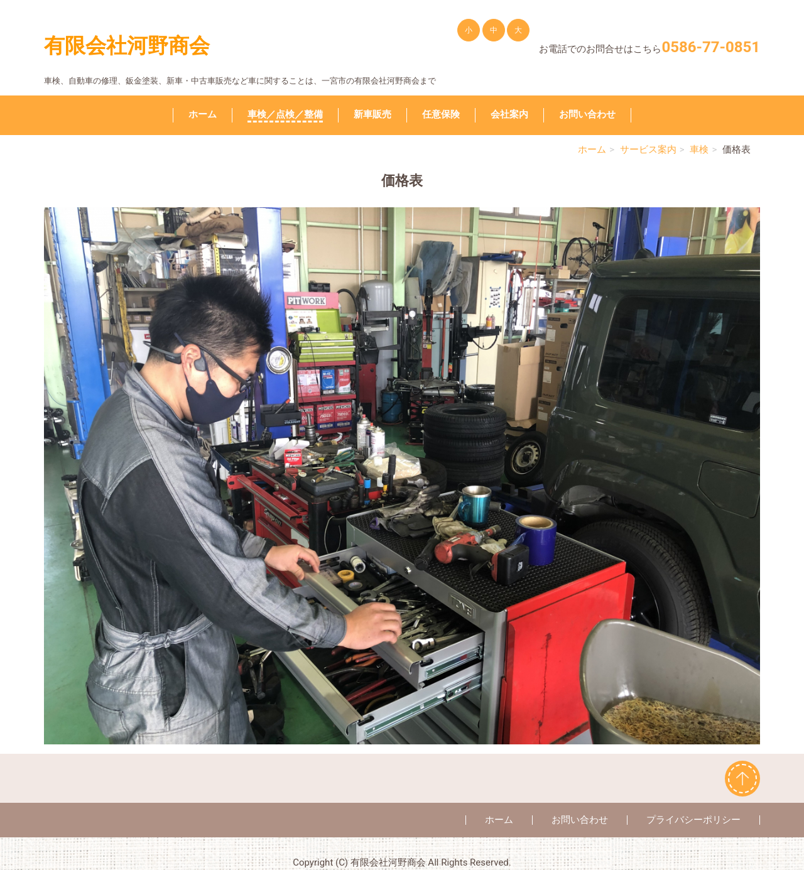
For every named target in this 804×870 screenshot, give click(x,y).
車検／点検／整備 (285, 114)
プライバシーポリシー (693, 819)
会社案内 (509, 114)
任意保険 (441, 114)
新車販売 (372, 114)
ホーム (202, 114)
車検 (699, 149)
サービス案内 (648, 149)
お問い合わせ (587, 114)
